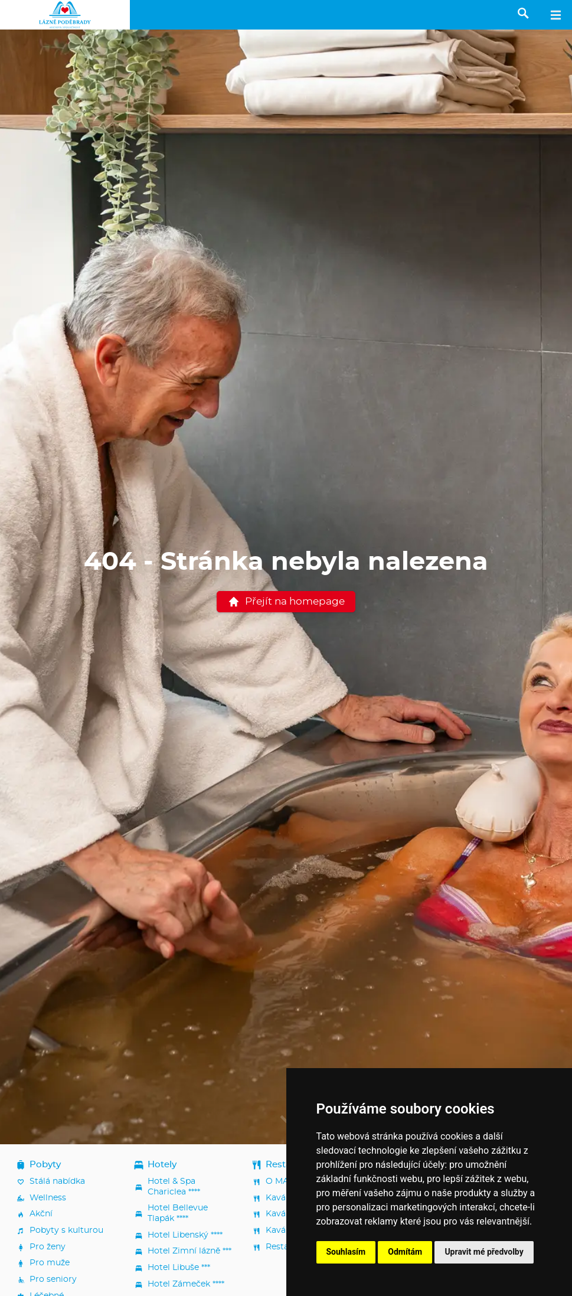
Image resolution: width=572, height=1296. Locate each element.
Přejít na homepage (286, 601)
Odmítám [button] (405, 1251)
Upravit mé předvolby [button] (483, 1251)
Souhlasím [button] (346, 1251)
